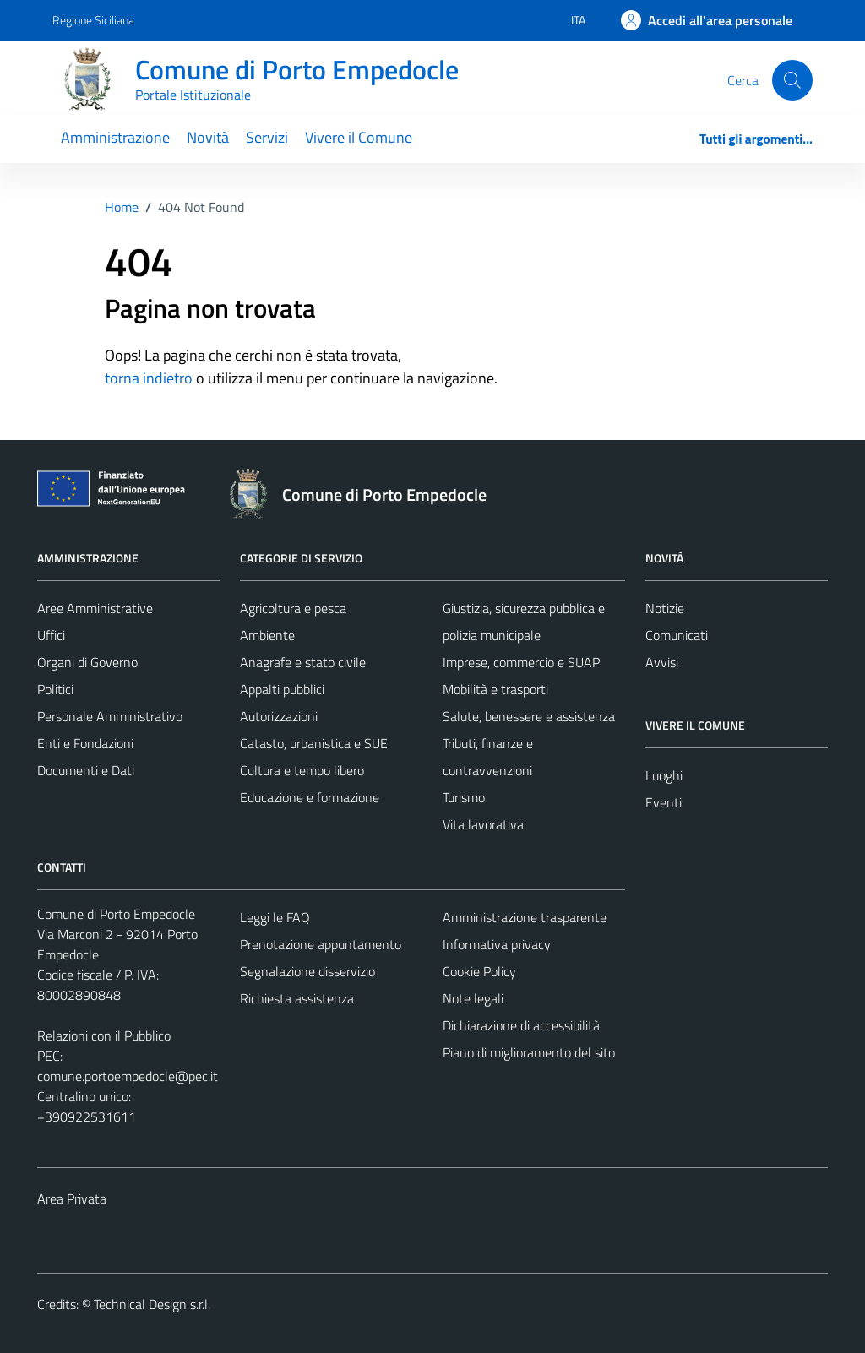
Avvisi (661, 662)
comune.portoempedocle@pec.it (127, 1076)
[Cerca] (792, 80)
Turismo (464, 797)
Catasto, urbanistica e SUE (314, 743)
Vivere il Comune (358, 137)
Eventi (663, 802)
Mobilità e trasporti (495, 689)
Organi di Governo (87, 662)
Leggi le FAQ (275, 917)
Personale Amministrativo (109, 716)
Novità (208, 137)
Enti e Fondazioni (85, 743)
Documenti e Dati (85, 770)
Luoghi (664, 775)
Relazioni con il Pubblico (104, 1035)
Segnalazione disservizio (307, 971)
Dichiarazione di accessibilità (521, 1025)
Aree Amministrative (95, 608)
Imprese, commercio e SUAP (521, 662)
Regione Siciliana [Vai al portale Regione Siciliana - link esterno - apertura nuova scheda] (93, 20)
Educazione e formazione (309, 797)
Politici (55, 689)
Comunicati (676, 635)
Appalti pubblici (282, 689)
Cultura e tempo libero (302, 770)
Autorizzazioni (279, 716)
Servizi (267, 137)
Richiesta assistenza (297, 998)
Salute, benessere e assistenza (529, 716)
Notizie (664, 608)
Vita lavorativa (483, 824)
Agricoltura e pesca (293, 608)
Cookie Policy (479, 971)
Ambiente (267, 635)
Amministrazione (115, 137)
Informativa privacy (497, 944)
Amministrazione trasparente (525, 917)
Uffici (51, 635)
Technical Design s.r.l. (152, 1304)
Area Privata (71, 1198)
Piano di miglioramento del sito (529, 1052)
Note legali (473, 998)
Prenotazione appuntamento (320, 944)
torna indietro (149, 378)
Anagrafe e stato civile (303, 662)
